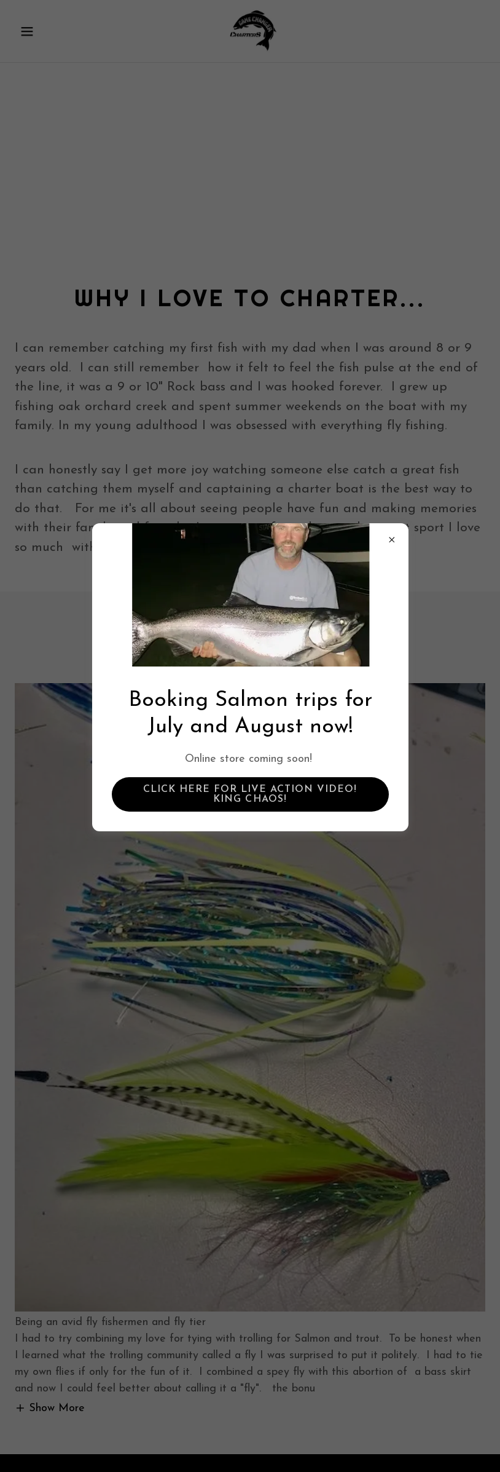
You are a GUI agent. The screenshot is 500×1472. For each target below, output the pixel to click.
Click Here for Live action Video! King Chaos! (250, 794)
